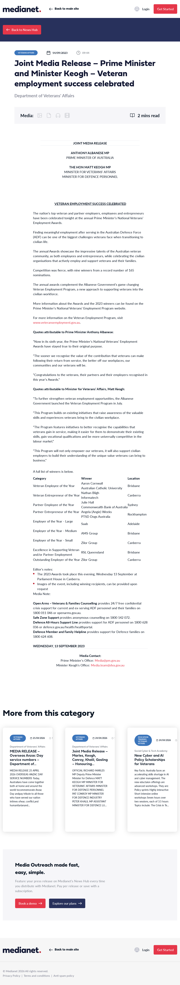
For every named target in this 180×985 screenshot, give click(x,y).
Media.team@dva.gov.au (107, 665)
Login (141, 9)
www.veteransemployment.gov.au (56, 322)
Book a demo (30, 903)
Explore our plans (67, 903)
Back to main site (64, 9)
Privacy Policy (11, 976)
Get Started (165, 9)
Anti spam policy (63, 976)
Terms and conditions (37, 976)
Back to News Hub (22, 29)
